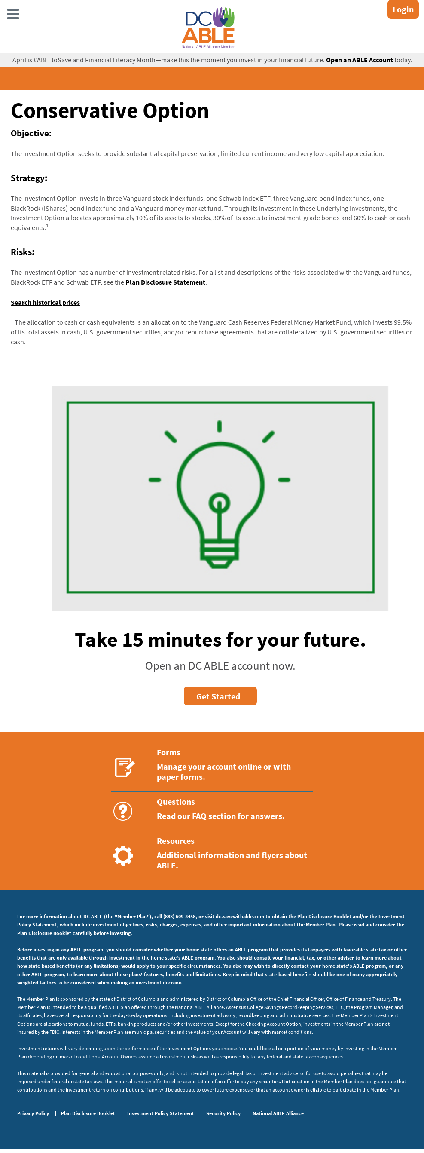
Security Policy (223, 1113)
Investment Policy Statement (160, 1113)
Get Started (218, 696)
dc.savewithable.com (240, 916)
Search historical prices (45, 302)
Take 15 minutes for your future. (220, 639)
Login (403, 9)
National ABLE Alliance (278, 1113)
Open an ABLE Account (359, 59)
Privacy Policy (33, 1113)
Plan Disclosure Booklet (324, 916)
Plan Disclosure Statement (165, 282)
